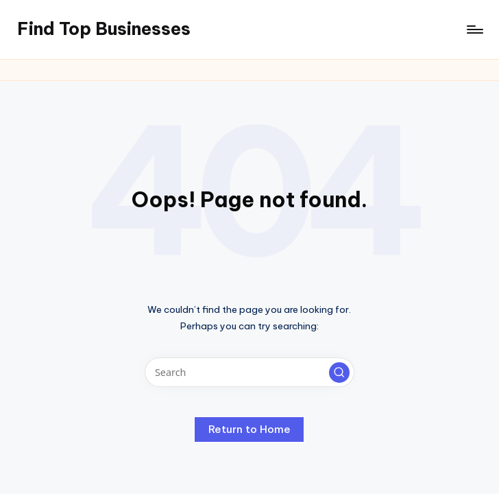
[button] (339, 372)
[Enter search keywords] (249, 372)
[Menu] (474, 29)
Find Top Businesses (104, 29)
